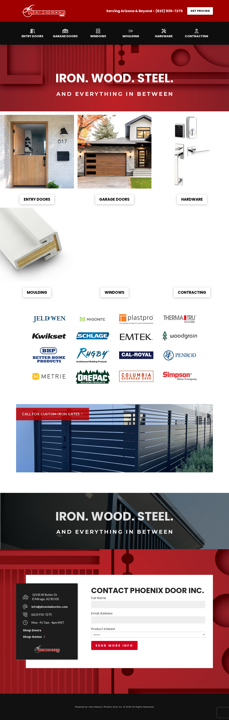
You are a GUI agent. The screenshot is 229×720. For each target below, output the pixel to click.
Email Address (148, 617)
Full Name (148, 601)
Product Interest (148, 638)
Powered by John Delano (89, 706)
